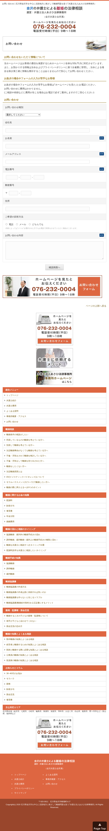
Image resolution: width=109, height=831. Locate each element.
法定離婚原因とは (14, 471)
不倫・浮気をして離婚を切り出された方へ (25, 461)
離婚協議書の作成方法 (16, 587)
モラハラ (10, 678)
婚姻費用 (10, 521)
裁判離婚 (10, 574)
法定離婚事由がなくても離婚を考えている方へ (27, 450)
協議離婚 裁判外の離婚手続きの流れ (23, 534)
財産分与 (10, 506)
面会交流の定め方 (14, 626)
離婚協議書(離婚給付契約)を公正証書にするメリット (29, 603)
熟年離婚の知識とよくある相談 (20, 639)
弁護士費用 (11, 406)
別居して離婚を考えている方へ (20, 445)
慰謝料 (9, 500)
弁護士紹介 (11, 400)
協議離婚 (10, 563)
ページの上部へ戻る (96, 306)
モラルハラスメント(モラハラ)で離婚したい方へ (27, 482)
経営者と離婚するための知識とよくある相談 (26, 644)
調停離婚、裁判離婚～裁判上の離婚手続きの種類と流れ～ (32, 540)
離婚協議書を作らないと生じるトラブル (24, 597)
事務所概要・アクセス (16, 416)
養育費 (9, 511)
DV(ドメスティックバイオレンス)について (25, 477)
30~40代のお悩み (14, 673)
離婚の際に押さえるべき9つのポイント (23, 487)
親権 (8, 684)
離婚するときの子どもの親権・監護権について (27, 616)
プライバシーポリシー (24, 788)
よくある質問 (12, 411)
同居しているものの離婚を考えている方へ (25, 440)
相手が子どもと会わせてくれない (21, 621)
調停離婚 (10, 568)
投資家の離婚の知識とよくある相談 (22, 660)
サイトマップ (20, 793)
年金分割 (10, 516)
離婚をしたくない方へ (16, 466)
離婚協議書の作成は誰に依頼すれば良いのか (26, 592)
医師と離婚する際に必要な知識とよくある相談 (27, 650)
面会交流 (10, 694)
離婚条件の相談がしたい (17, 434)
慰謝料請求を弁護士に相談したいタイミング (26, 550)
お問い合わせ (12, 422)
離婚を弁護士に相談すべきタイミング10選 (25, 545)
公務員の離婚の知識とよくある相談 (22, 655)
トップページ (12, 395)
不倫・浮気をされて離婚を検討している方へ (26, 456)
